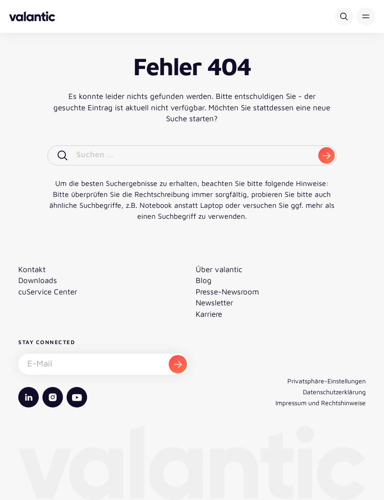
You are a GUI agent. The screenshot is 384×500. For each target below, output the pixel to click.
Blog (204, 280)
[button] (366, 16)
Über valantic (219, 269)
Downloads (37, 280)
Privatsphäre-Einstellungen (326, 381)
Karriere (209, 314)
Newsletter (214, 302)
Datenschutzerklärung (334, 392)
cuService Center (47, 291)
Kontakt (32, 269)
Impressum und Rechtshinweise (320, 403)
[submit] (326, 155)
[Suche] (344, 16)
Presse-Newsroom (227, 291)
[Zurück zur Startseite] (32, 16)
